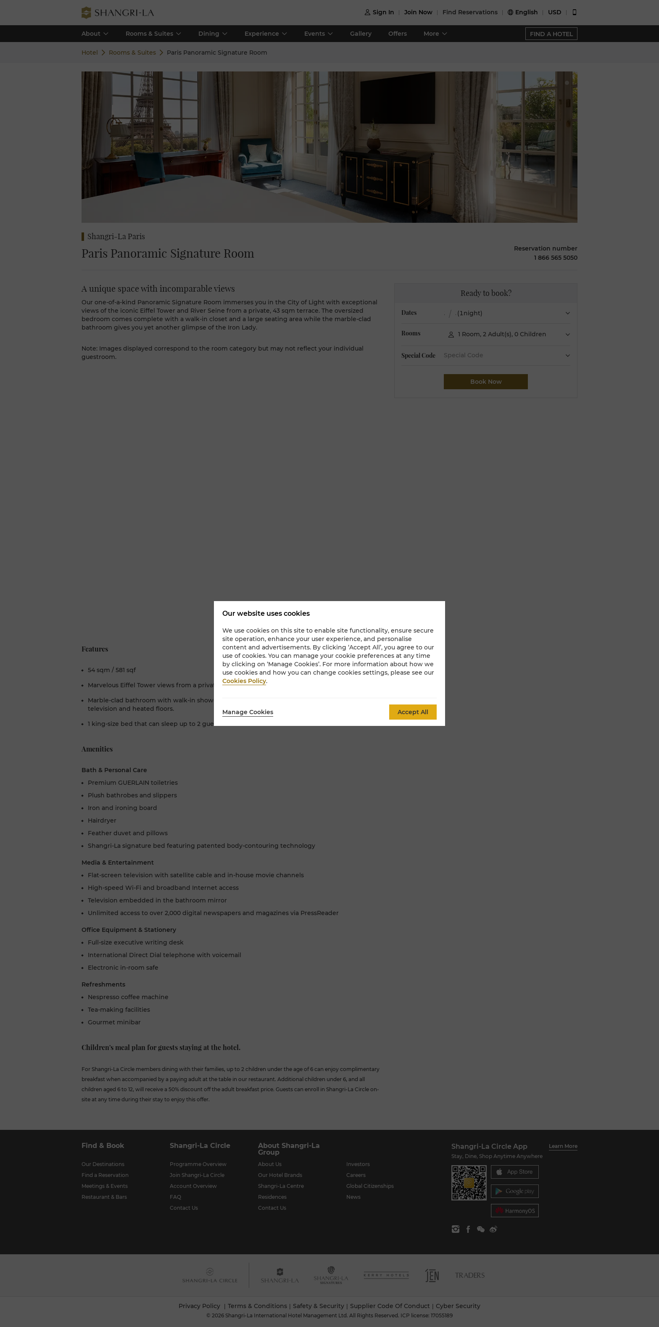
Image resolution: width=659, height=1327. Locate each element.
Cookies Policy (244, 681)
